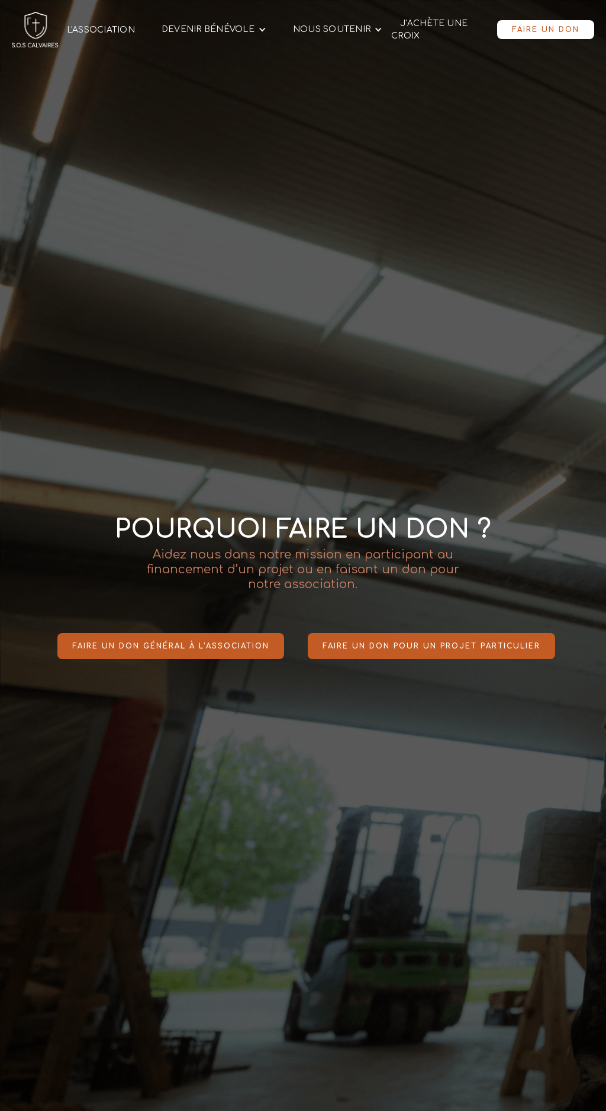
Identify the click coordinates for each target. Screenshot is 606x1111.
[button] (209, 29)
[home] (35, 29)
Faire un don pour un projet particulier (431, 646)
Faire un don (545, 29)
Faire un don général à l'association (170, 646)
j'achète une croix (429, 29)
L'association (101, 29)
